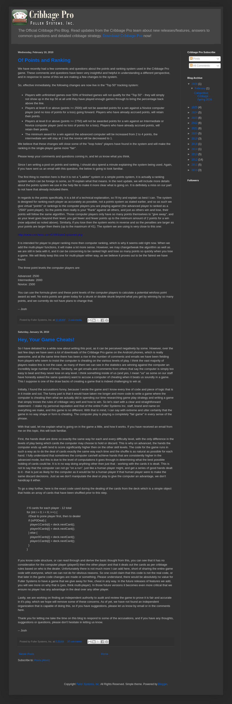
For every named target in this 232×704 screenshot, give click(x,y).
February (200, 88)
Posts (195, 58)
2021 (195, 128)
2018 (195, 144)
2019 (195, 138)
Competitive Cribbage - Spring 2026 (203, 96)
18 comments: (75, 641)
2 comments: (75, 320)
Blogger (162, 684)
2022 (195, 123)
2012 (195, 159)
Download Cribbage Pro (122, 36)
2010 (195, 170)
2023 (195, 117)
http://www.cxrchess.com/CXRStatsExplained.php (50, 234)
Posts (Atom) (42, 660)
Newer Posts (26, 654)
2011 (195, 164)
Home (104, 654)
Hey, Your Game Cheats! (46, 339)
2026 (195, 83)
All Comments (200, 65)
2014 (195, 149)
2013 (195, 154)
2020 (195, 133)
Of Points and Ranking (44, 60)
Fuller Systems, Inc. (88, 684)
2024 (195, 112)
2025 (195, 107)
